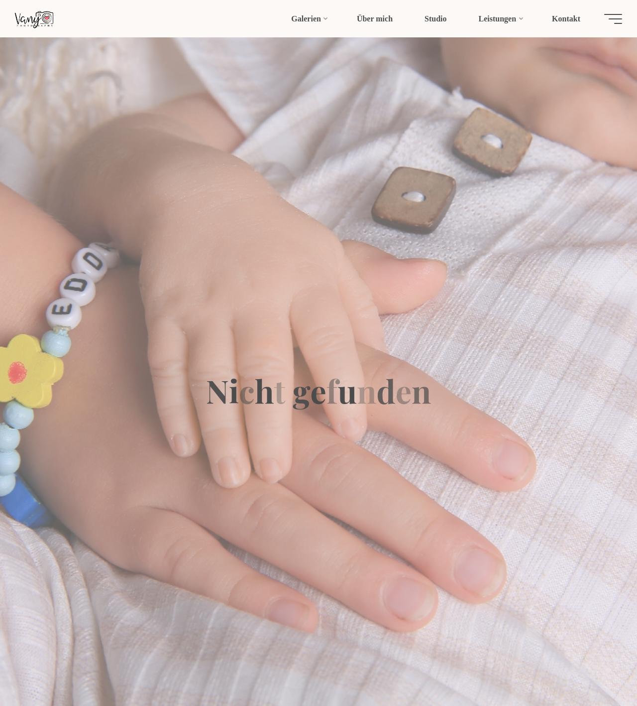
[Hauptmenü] (608, 19)
